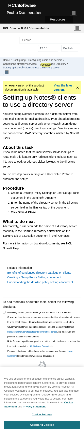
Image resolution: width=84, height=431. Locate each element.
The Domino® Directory (52, 64)
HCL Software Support (39, 346)
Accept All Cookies (42, 426)
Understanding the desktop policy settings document (40, 282)
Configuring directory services (20, 64)
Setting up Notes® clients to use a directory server (31, 67)
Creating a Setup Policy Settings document (34, 277)
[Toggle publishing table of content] (6, 72)
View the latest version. (63, 87)
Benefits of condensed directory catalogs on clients (39, 272)
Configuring (19, 60)
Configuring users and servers (45, 60)
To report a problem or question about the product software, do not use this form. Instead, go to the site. (43, 343)
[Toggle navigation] (73, 12)
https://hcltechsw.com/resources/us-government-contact (32, 332)
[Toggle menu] (77, 28)
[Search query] (49, 40)
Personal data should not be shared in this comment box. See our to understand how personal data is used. (40, 353)
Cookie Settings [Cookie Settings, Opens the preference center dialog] (42, 415)
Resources (57, 19)
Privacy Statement (34, 407)
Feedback (45, 64)
